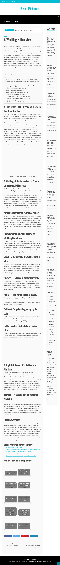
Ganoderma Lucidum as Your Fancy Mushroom (51, 217)
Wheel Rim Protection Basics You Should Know (51, 67)
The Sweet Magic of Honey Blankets (16, 453)
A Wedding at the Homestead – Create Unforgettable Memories (22, 81)
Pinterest (25, 536)
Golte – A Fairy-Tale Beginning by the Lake (17, 92)
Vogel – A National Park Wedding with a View (18, 87)
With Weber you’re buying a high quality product (51, 142)
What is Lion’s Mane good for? (51, 191)
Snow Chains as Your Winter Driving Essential (51, 39)
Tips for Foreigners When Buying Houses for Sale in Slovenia (23, 449)
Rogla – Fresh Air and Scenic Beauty (15, 90)
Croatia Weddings (11, 100)
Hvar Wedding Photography (14, 447)
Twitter (16, 536)
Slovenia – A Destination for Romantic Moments (19, 98)
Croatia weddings (9, 423)
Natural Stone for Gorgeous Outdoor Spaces (51, 117)
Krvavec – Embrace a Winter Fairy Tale (16, 88)
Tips (5, 36)
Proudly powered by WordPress (18, 561)
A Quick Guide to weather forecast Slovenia (18, 451)
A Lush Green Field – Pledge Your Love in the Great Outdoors (21, 79)
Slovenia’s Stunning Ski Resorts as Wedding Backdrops (20, 85)
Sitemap (49, 400)
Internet (16, 21)
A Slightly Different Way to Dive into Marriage (18, 96)
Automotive (7, 21)
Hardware (45, 17)
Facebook (8, 536)
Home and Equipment (14, 17)
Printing (51, 332)
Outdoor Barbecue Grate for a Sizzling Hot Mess (51, 168)
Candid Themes (46, 561)
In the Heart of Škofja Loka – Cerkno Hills (16, 94)
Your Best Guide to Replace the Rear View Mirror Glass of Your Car (51, 245)
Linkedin (33, 536)
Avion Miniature (30, 8)
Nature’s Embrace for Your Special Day (16, 83)
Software (51, 334)
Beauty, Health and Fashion (31, 17)
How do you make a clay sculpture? (51, 94)
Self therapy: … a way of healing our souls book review (21, 456)
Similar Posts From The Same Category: (18, 102)
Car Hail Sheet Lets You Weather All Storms (51, 270)
